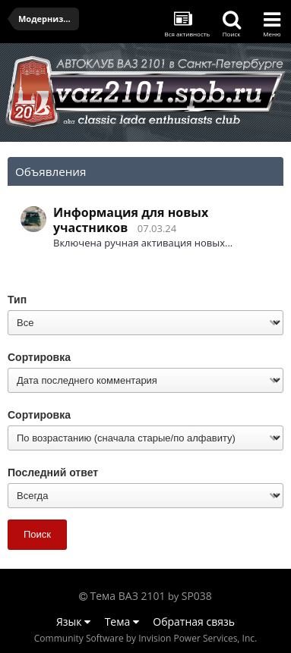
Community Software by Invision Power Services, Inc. (145, 638)
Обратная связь (194, 621)
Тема (122, 621)
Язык (73, 621)
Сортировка (39, 357)
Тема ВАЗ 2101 (128, 596)
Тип (17, 300)
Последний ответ (53, 472)
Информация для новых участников (130, 220)
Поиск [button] (37, 534)
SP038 (197, 596)
